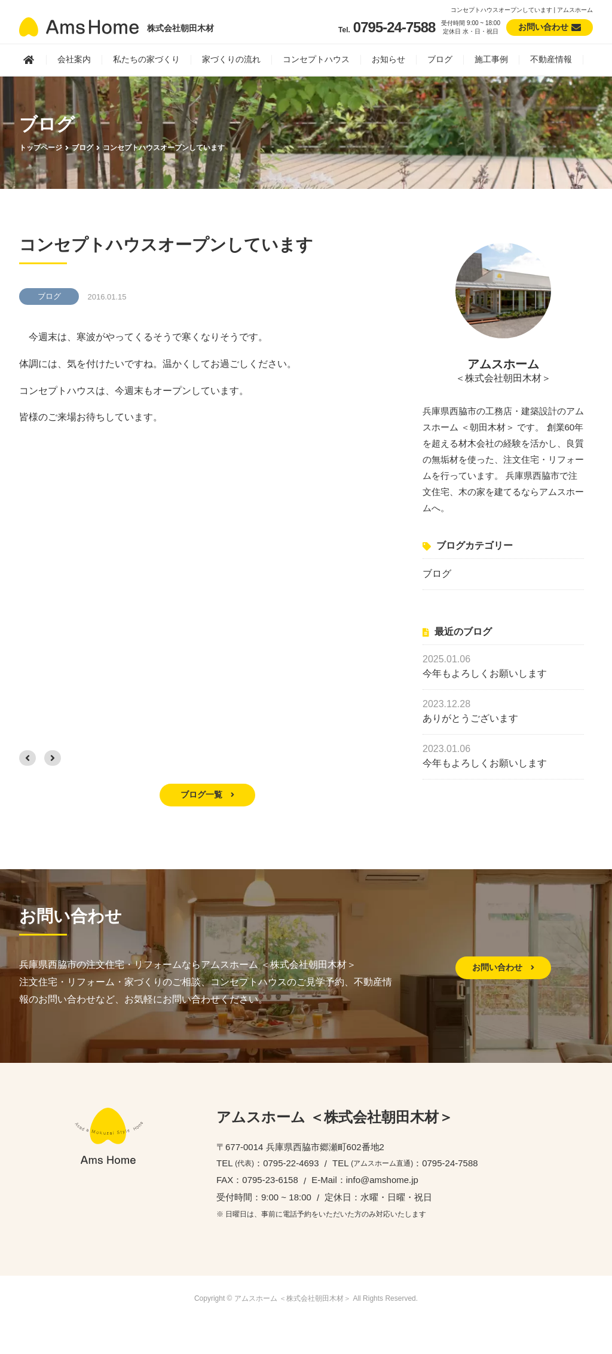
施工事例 (491, 59)
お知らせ (388, 59)
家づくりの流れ (231, 59)
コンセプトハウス (316, 59)
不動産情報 (551, 59)
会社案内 (74, 59)
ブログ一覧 (207, 794)
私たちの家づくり (146, 59)
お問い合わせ (503, 967)
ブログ (439, 59)
